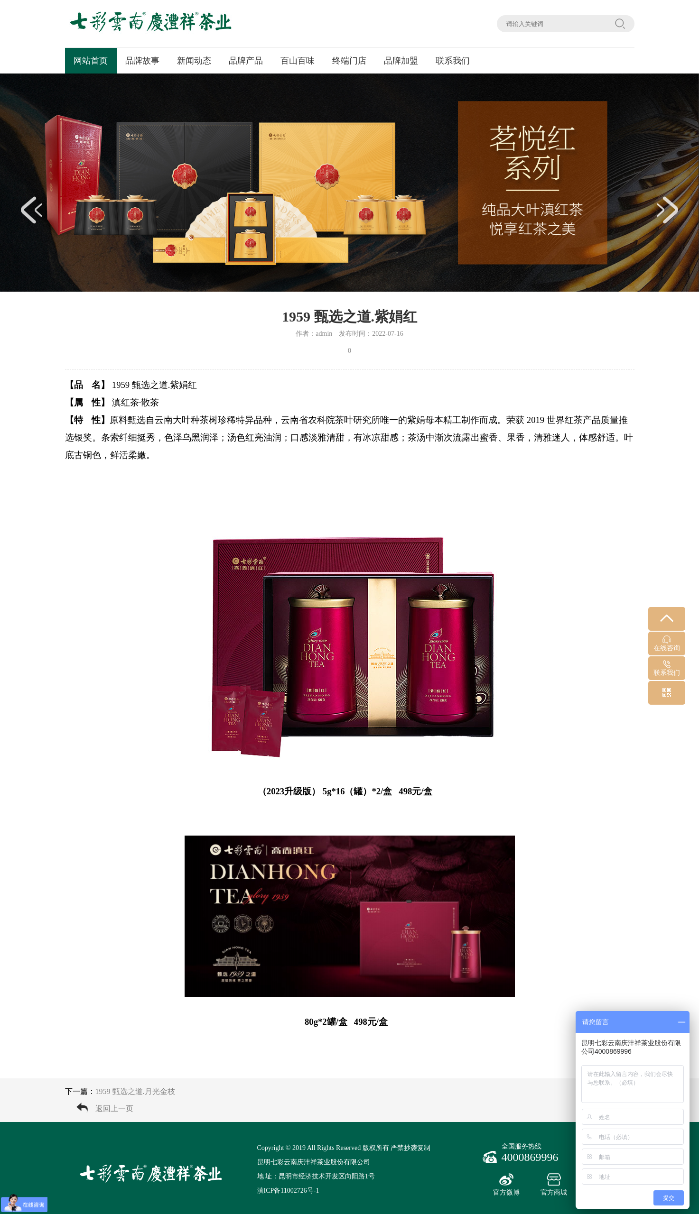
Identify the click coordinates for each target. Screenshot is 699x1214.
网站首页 (91, 60)
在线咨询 (666, 643)
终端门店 (349, 60)
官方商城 (554, 1184)
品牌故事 (142, 60)
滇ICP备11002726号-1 (288, 1190)
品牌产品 (246, 60)
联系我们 (453, 60)
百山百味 (297, 60)
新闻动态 (194, 60)
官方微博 (506, 1184)
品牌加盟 (401, 60)
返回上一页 (114, 1108)
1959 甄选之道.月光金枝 (135, 1091)
